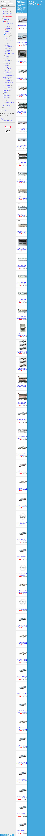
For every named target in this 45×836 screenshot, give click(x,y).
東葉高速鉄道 (7, 56)
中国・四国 (6, 95)
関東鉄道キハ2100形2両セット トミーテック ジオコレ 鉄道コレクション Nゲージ (23, 27)
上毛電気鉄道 (7, 45)
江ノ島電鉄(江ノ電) (9, 82)
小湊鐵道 (6, 61)
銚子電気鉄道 (7, 60)
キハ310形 (7, 31)
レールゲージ (5, 110)
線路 (3, 100)
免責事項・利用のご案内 (8, 120)
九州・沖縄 (6, 97)
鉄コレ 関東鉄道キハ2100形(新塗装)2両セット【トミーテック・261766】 (23, 147)
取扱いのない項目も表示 (6, 5)
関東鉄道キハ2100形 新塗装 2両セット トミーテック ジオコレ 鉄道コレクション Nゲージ (23, 44)
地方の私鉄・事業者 (7, 16)
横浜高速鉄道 (7, 85)
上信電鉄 (6, 43)
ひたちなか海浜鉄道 (9, 23)
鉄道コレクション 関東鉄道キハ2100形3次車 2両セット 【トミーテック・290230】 (23, 369)
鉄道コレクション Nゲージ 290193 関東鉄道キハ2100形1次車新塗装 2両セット (22, 249)
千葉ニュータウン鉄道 (9, 53)
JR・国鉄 (5, 11)
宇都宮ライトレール (9, 40)
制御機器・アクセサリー (8, 105)
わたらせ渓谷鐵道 (8, 46)
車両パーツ (5, 99)
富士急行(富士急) (8, 88)
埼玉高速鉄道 (7, 50)
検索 (11, 1)
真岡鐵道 (6, 38)
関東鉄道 (6, 29)
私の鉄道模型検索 (7, 835)
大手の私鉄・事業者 (7, 13)
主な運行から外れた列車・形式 (7, 119)
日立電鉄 (6, 26)
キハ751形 (7, 33)
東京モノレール (8, 68)
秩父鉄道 (6, 48)
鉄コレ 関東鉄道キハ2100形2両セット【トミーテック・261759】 (22, 130)
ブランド (4, 109)
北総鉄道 (6, 63)
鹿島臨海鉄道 (7, 28)
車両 (3, 9)
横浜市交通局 (7, 87)
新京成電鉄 (7, 51)
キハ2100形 (7, 35)
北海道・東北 (7, 19)
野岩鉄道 (6, 36)
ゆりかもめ (7, 70)
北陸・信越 (6, 90)
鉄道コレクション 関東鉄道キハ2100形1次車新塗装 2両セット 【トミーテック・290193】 (23, 352)
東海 (5, 92)
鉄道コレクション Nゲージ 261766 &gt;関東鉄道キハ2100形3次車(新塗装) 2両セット (23, 61)
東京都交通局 (7, 67)
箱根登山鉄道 (7, 78)
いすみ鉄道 (7, 65)
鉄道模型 (4, 8)
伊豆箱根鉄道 (7, 80)
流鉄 (5, 58)
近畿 (5, 94)
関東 (5, 21)
